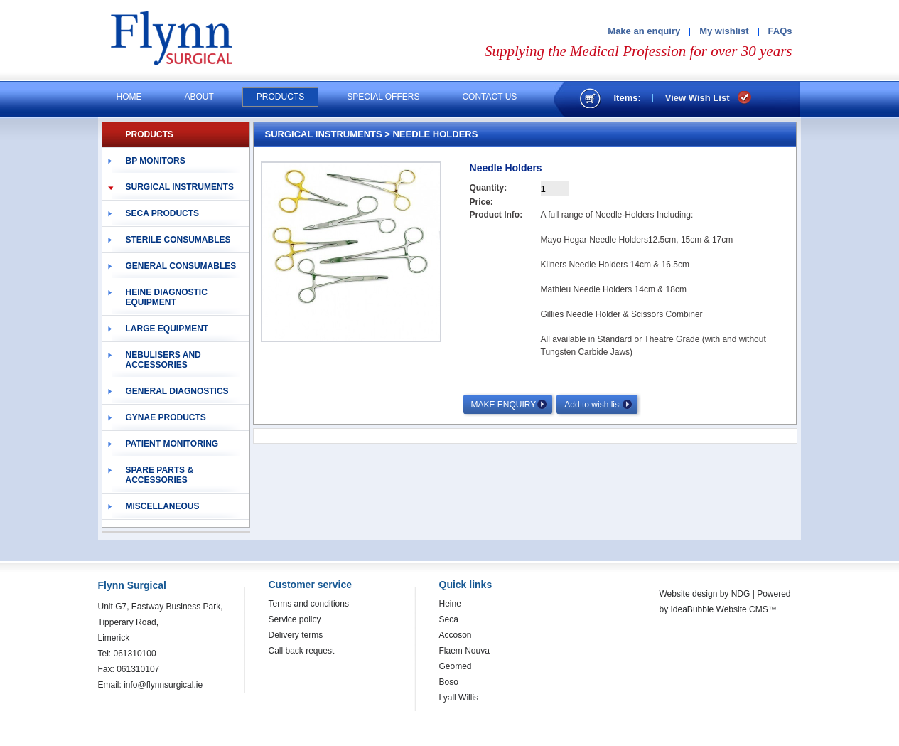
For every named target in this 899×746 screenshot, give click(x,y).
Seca (448, 619)
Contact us (489, 96)
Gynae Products (166, 417)
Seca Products (163, 213)
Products (280, 96)
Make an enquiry (644, 31)
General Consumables (181, 266)
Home (129, 96)
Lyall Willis (459, 698)
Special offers (383, 96)
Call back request (302, 651)
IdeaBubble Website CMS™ (724, 609)
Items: (627, 97)
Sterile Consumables (178, 240)
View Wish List (697, 97)
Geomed (455, 666)
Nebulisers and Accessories (163, 360)
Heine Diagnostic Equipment (167, 297)
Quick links (465, 584)
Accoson (455, 635)
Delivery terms (296, 635)
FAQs (780, 31)
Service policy (295, 619)
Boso (448, 682)
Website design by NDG (705, 594)
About (199, 96)
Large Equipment (167, 329)
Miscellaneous (163, 506)
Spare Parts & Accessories (160, 475)
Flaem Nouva (464, 651)
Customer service (310, 584)
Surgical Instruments (180, 187)
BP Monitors (155, 161)
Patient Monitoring (172, 444)
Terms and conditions (309, 604)
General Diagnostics (177, 391)
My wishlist (723, 31)
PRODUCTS (149, 134)
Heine (450, 604)
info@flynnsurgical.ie (163, 685)
